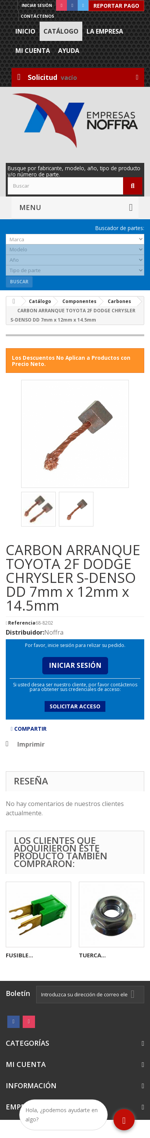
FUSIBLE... (19, 955)
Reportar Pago (116, 5)
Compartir (29, 728)
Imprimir (31, 744)
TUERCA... (92, 955)
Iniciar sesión (37, 5)
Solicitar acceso (75, 706)
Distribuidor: (25, 632)
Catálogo (60, 31)
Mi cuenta (32, 50)
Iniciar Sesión (75, 665)
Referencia (21, 623)
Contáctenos (37, 16)
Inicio (25, 31)
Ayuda (68, 50)
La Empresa (105, 31)
